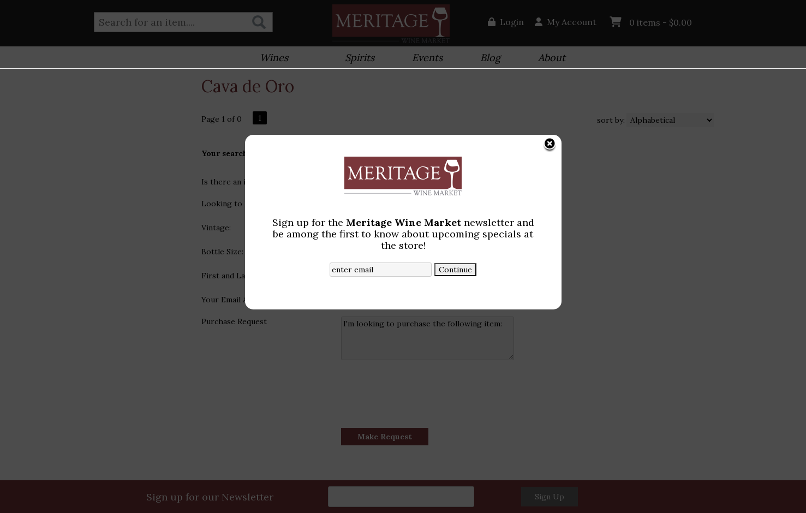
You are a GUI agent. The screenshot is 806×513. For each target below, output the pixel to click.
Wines (270, 58)
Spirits (356, 58)
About (548, 58)
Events (424, 58)
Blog (487, 58)
